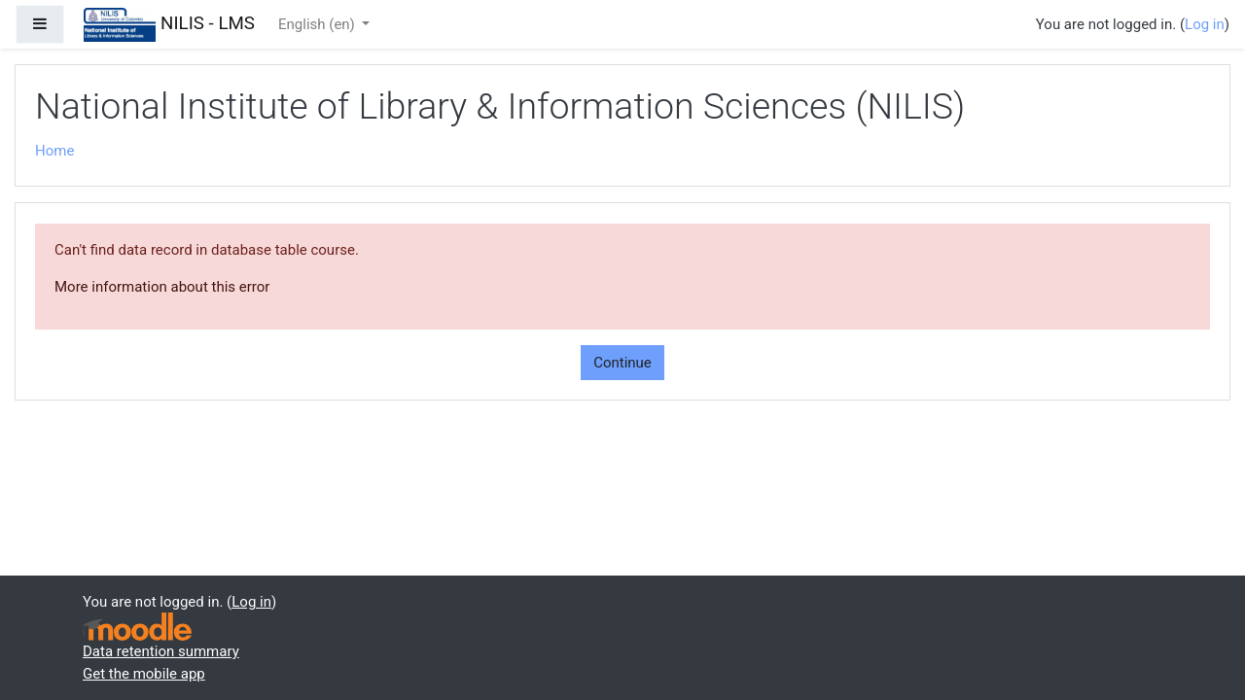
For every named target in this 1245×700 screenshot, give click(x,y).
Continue (622, 362)
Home (54, 150)
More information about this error (161, 287)
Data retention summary (161, 651)
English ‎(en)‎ (318, 24)
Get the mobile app (144, 673)
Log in (1205, 24)
